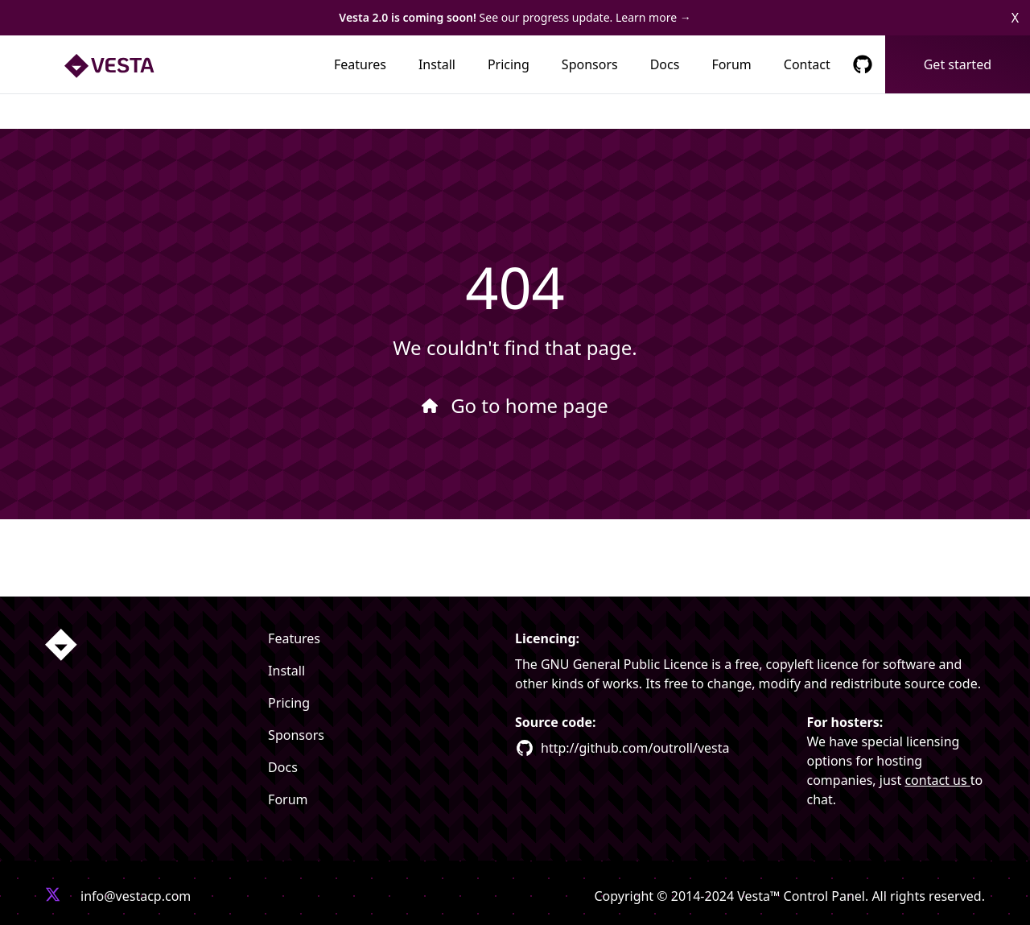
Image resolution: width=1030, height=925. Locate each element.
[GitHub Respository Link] (862, 64)
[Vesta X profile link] (53, 896)
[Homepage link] (61, 645)
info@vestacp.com (135, 896)
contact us (937, 780)
